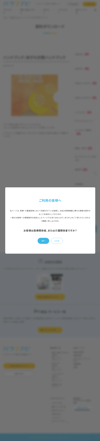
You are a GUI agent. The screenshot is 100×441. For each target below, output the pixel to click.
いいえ (57, 241)
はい (43, 241)
